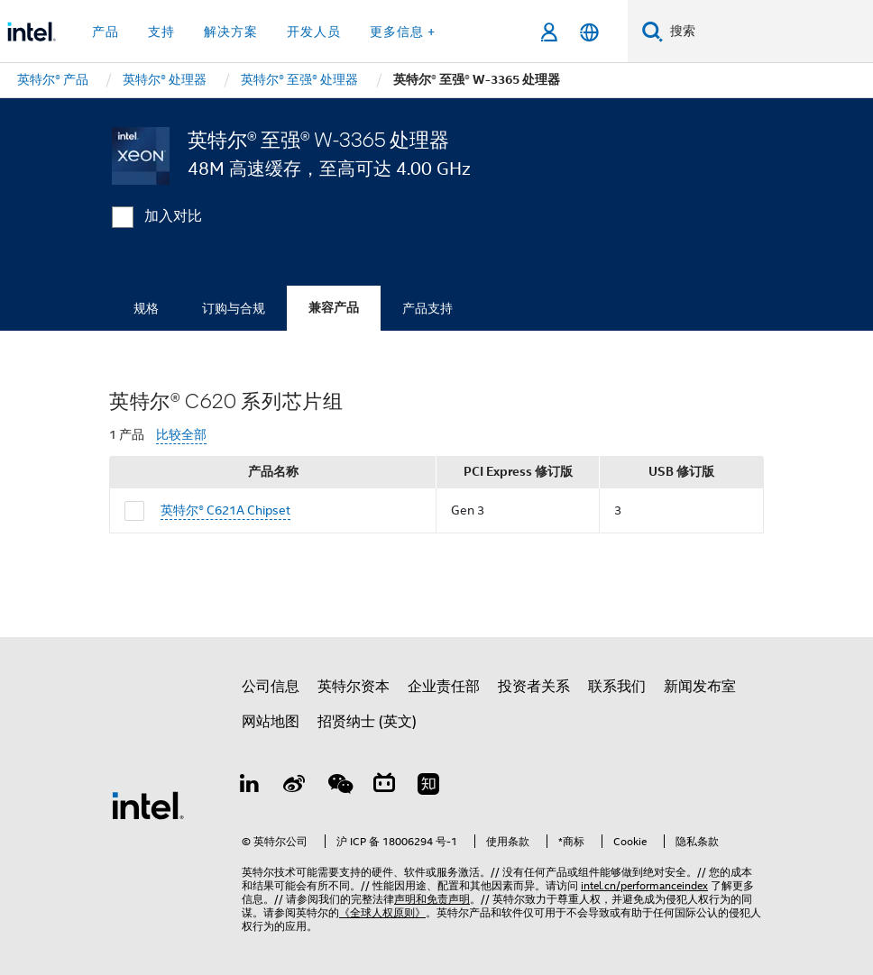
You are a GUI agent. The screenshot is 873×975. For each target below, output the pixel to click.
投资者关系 (534, 687)
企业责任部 (444, 687)
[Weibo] (295, 786)
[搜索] (652, 31)
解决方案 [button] (231, 31)
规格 (146, 308)
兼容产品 (333, 307)
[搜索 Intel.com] (768, 31)
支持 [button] (161, 31)
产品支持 (427, 308)
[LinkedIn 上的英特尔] (249, 786)
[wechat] (339, 786)
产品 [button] (105, 31)
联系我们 (617, 687)
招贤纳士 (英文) (367, 722)
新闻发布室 (700, 687)
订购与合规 (233, 308)
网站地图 (270, 722)
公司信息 (270, 687)
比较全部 (181, 434)
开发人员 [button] (314, 31)
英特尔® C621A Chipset (225, 510)
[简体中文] (589, 32)
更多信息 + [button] (403, 31)
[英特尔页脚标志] (148, 805)
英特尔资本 (353, 687)
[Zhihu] (428, 786)
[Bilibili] (384, 786)
